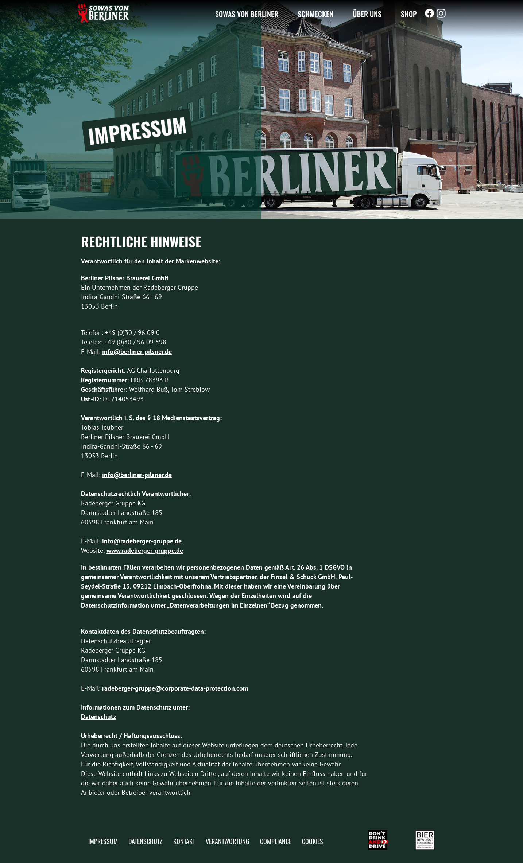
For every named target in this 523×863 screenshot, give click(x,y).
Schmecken (315, 13)
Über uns (367, 13)
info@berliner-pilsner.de (137, 351)
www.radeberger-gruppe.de (144, 550)
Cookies (312, 841)
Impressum (103, 841)
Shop (409, 13)
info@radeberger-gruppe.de (142, 541)
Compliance (275, 841)
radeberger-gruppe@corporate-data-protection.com (175, 688)
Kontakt (184, 841)
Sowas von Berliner (246, 13)
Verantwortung (227, 841)
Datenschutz (98, 716)
